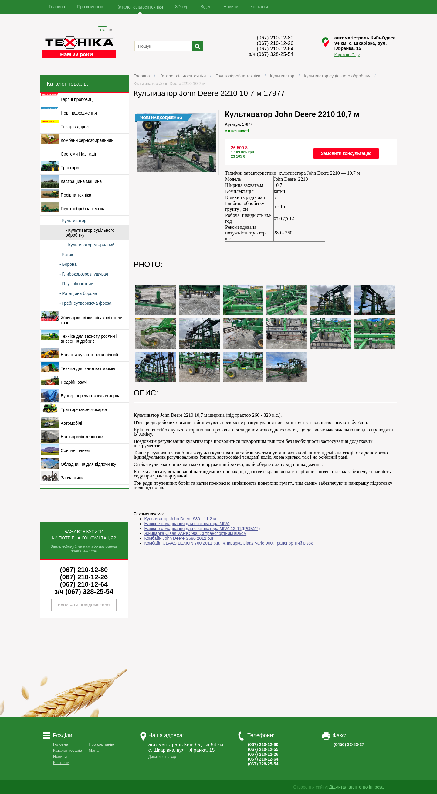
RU (111, 30)
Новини (230, 6)
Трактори (70, 167)
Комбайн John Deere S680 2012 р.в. (179, 538)
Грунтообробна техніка (237, 76)
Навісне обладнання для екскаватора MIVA (187, 523)
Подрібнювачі (74, 382)
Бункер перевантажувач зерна (90, 395)
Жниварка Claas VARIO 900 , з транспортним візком (195, 533)
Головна (57, 6)
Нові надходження (79, 113)
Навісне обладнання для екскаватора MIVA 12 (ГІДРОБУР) (202, 528)
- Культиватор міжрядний (90, 244)
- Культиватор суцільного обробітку (90, 233)
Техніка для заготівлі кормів (88, 368)
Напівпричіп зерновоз (82, 436)
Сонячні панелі (75, 450)
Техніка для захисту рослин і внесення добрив (89, 339)
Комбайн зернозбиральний (87, 140)
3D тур (181, 6)
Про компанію (90, 6)
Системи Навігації (78, 154)
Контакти (259, 6)
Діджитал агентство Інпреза (356, 787)
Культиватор (282, 76)
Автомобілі (71, 423)
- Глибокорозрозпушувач (83, 274)
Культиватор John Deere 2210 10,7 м (169, 83)
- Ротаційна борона (78, 293)
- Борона (68, 264)
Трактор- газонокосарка (84, 409)
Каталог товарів (67, 750)
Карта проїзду (347, 55)
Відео (205, 6)
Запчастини (72, 477)
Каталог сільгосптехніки (140, 7)
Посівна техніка (76, 195)
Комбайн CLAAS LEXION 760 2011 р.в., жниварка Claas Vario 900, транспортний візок (228, 543)
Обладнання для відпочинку (88, 464)
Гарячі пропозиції (78, 99)
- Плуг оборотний (76, 283)
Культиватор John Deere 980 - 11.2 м (180, 518)
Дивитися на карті (163, 757)
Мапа (93, 750)
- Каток (66, 254)
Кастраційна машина (81, 181)
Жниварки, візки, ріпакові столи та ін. (91, 320)
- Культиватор (72, 220)
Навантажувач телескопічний (89, 354)
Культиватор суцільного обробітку (337, 76)
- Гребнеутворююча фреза (85, 303)
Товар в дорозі (75, 126)
